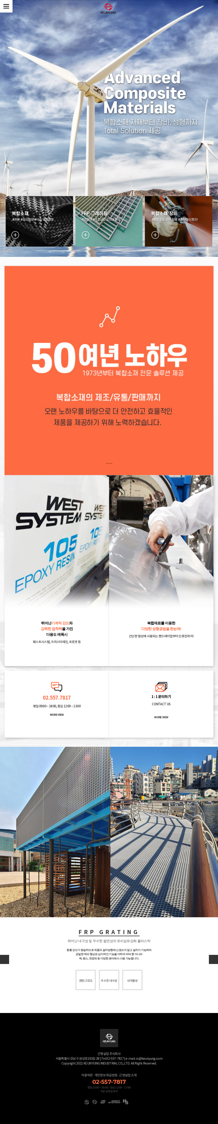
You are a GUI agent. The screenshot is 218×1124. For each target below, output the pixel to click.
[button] (213, 959)
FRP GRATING (109, 932)
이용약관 (86, 1075)
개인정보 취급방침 (106, 1075)
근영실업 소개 (127, 1075)
